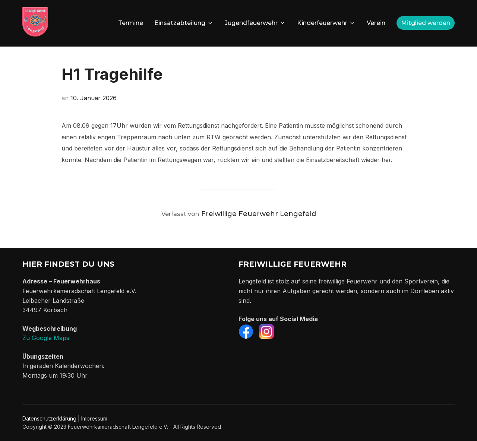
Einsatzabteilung (184, 22)
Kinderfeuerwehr (326, 22)
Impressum (94, 418)
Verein (376, 22)
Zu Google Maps (45, 338)
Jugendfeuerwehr (255, 22)
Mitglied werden (425, 22)
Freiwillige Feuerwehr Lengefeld (258, 214)
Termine (130, 22)
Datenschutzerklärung (49, 418)
